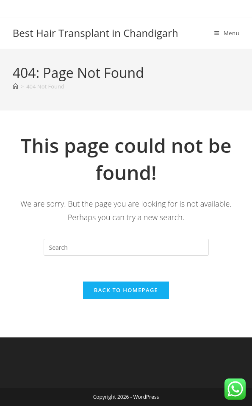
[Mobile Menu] (226, 33)
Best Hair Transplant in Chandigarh (95, 33)
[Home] (15, 86)
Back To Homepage (126, 290)
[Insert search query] (126, 247)
